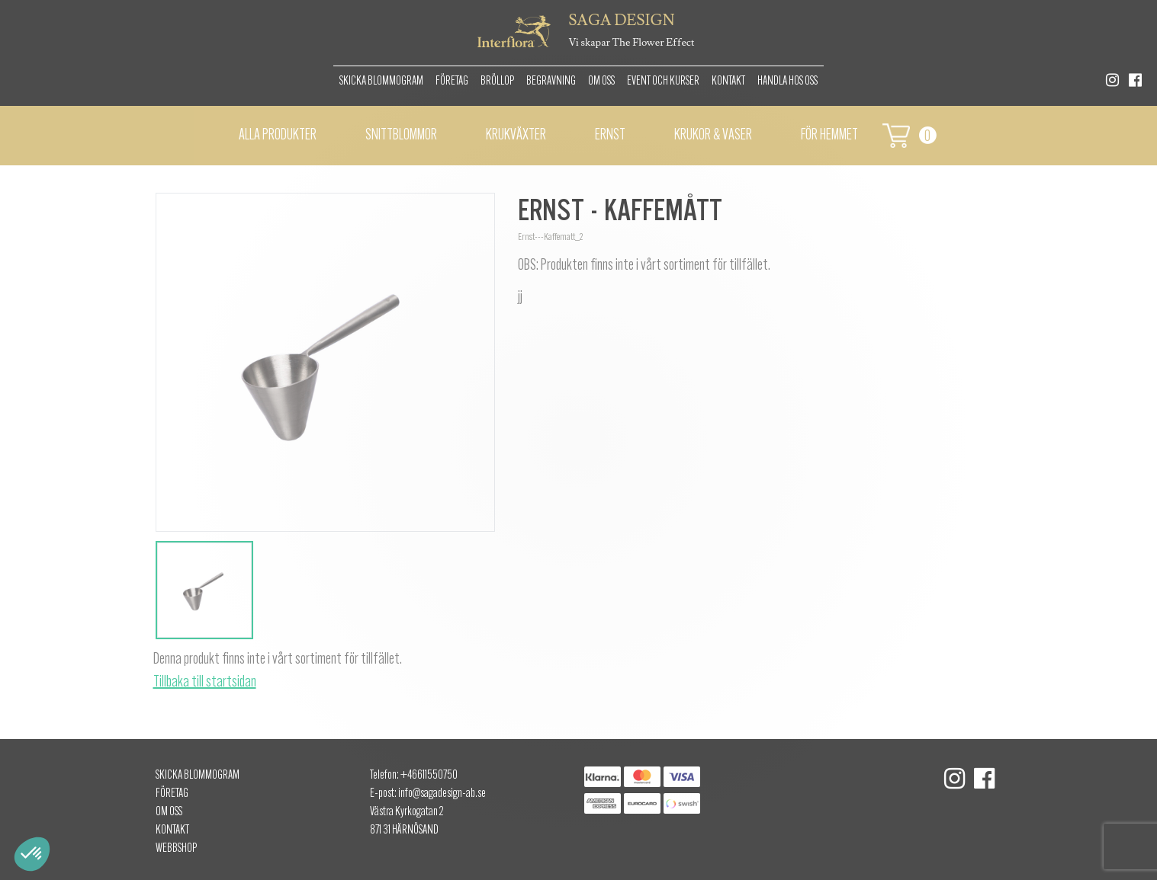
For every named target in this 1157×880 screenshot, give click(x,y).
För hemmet (829, 135)
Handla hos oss (787, 81)
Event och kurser (663, 81)
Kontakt (728, 81)
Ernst (610, 135)
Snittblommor (401, 135)
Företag (451, 81)
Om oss (601, 81)
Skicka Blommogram (381, 81)
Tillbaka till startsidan (204, 682)
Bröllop (497, 81)
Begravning (551, 81)
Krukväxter (516, 135)
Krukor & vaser (713, 135)
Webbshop (176, 849)
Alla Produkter (278, 135)
